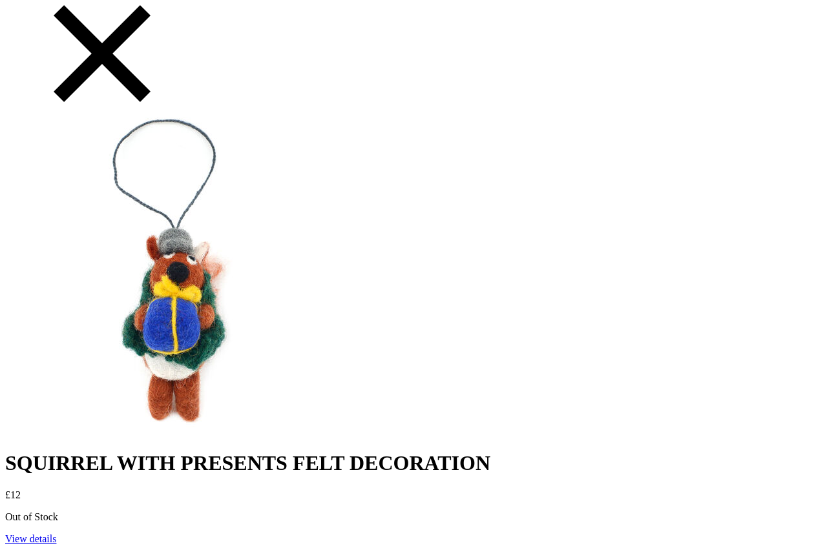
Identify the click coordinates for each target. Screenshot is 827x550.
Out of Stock (31, 516)
